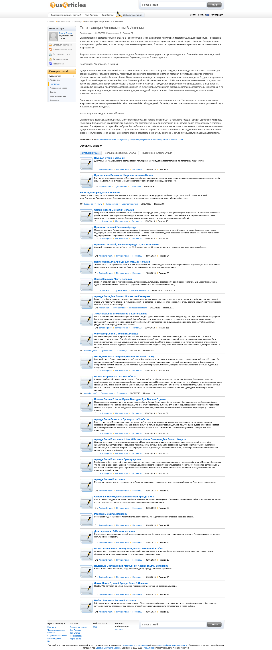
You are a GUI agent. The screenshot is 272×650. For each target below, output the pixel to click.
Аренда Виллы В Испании (109, 479)
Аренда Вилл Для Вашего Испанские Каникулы (122, 296)
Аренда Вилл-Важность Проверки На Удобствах (122, 419)
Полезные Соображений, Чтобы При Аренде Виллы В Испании (131, 566)
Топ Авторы (91, 15)
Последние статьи (78, 627)
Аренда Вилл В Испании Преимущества (117, 459)
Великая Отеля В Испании (109, 158)
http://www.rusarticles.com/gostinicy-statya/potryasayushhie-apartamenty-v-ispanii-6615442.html (140, 139)
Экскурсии (54, 100)
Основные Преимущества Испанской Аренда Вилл (124, 496)
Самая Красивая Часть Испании (113, 279)
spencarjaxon (105, 187)
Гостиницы (77, 21)
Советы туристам (130, 204)
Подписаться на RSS (62, 49)
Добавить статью (132, 15)
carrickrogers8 (105, 221)
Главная (51, 21)
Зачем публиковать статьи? (66, 15)
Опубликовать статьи (57, 635)
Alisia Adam (104, 308)
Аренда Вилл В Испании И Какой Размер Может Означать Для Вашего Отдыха (140, 439)
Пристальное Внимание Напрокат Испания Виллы (123, 175)
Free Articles (148, 648)
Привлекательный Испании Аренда (115, 227)
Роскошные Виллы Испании (110, 514)
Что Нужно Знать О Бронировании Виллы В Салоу (124, 356)
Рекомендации (54, 638)
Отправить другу (60, 59)
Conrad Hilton (105, 290)
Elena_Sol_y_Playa (93, 204)
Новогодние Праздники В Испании (100, 192)
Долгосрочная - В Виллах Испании (114, 531)
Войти (193, 15)
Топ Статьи (108, 15)
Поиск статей (76, 636)
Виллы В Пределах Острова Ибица (115, 376)
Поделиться (58, 64)
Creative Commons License (108, 648)
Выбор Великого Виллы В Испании (115, 600)
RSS (95, 627)
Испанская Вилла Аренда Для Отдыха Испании (122, 262)
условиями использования (135, 645)
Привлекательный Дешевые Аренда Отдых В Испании (126, 244)
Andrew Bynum (106, 169)
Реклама (119, 630)
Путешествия (63, 21)
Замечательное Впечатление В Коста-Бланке (120, 313)
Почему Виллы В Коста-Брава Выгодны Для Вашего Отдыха (130, 399)
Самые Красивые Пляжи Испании (114, 210)
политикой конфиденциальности (172, 645)
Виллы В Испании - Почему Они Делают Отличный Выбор (128, 548)
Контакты (52, 627)
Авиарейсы (55, 80)
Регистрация (217, 15)
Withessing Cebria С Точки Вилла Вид (116, 333)
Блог (50, 641)
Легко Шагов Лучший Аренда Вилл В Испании (121, 583)
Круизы (53, 92)
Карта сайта (75, 639)
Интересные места (140, 290)
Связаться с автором (62, 45)
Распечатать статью (62, 54)
